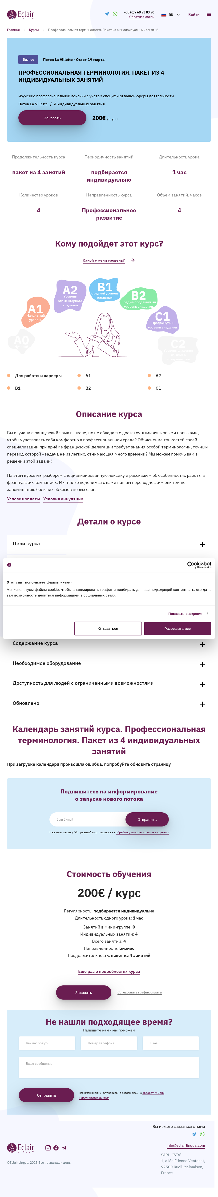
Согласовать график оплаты (139, 992)
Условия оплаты (23, 499)
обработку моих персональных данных (142, 832)
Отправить (147, 819)
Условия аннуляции (63, 499)
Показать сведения (185, 613)
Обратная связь (141, 17)
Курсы (34, 30)
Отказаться (108, 628)
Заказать (83, 992)
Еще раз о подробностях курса (109, 971)
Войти (194, 14)
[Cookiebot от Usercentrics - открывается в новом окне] (190, 564)
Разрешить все (178, 628)
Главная (13, 30)
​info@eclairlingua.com (186, 1145)
